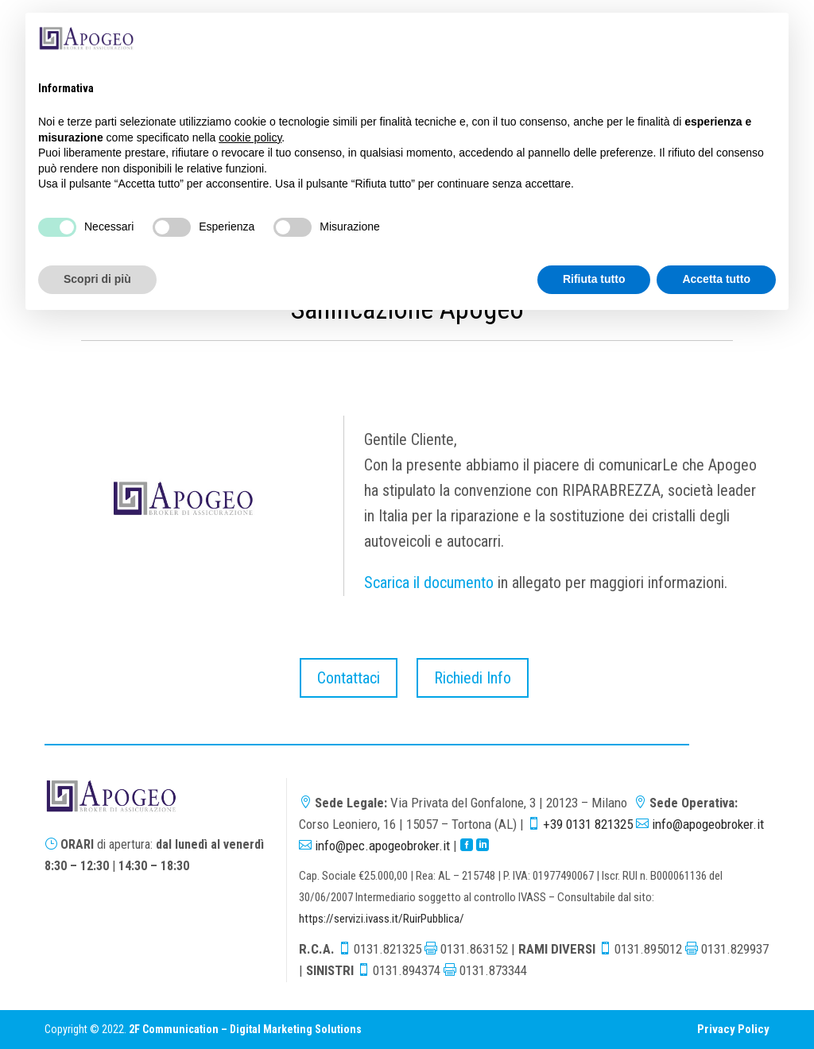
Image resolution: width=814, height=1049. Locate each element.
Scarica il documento (429, 582)
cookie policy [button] (250, 137)
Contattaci (348, 677)
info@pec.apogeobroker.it (382, 846)
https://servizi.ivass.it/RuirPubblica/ (381, 919)
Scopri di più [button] (97, 279)
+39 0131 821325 (588, 824)
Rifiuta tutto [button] (594, 279)
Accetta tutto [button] (716, 279)
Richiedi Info (472, 677)
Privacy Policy (733, 1029)
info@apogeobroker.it (708, 824)
